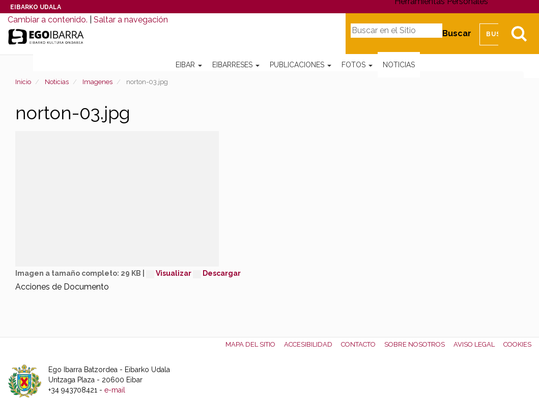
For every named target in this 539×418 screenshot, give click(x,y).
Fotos (357, 65)
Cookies (517, 344)
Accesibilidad (308, 344)
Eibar (189, 65)
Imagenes (97, 82)
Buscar (456, 33)
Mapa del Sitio (250, 344)
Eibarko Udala (35, 7)
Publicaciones (300, 65)
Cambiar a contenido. (48, 19)
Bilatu (518, 33)
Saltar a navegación (131, 19)
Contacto (358, 344)
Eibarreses (236, 65)
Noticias (399, 65)
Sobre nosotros (414, 344)
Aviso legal (474, 344)
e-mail (114, 390)
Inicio (23, 82)
